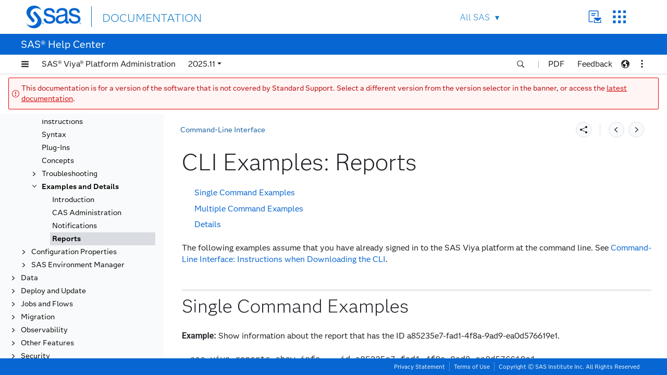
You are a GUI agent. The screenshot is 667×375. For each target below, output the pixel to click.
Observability (44, 330)
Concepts (58, 160)
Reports (66, 238)
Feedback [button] (594, 64)
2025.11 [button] (201, 64)
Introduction (73, 199)
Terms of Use (472, 366)
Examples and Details (80, 186)
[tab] (102, 238)
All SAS (475, 17)
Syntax (54, 134)
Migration (38, 316)
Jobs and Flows (47, 303)
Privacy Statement (419, 366)
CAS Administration (86, 212)
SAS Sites (619, 16)
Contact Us (594, 16)
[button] (25, 64)
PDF (556, 64)
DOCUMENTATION (140, 16)
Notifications (74, 225)
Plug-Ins (56, 147)
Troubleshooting (69, 173)
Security (35, 356)
